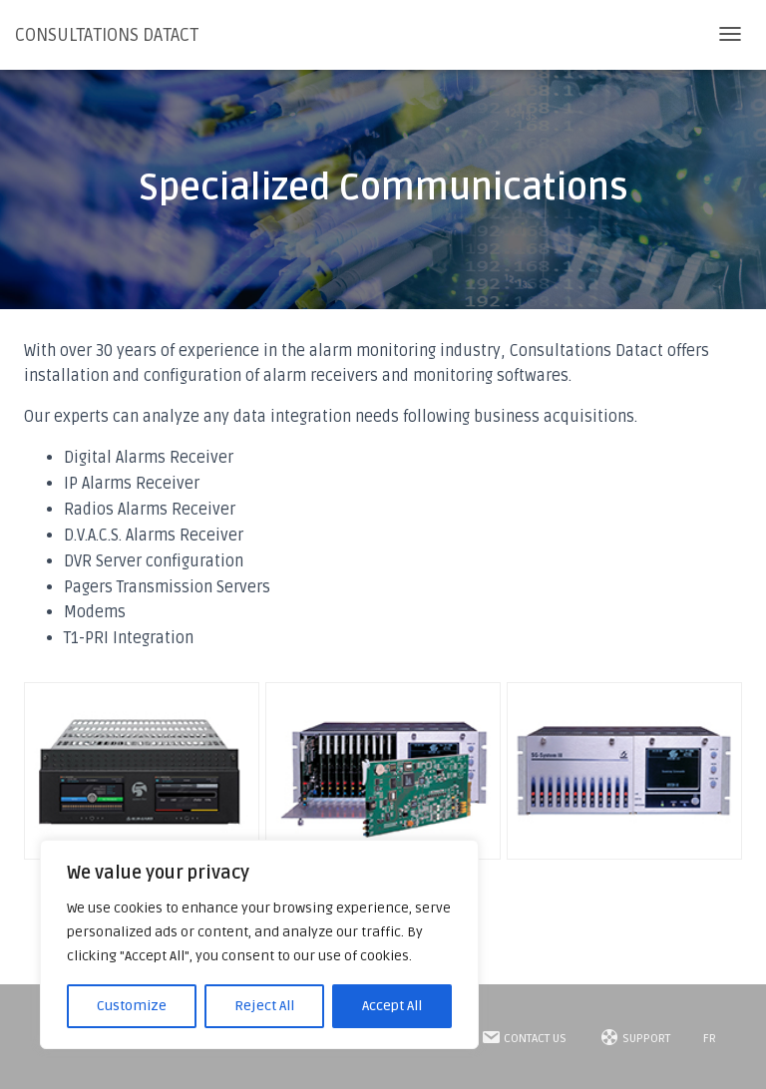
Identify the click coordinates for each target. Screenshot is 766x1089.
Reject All (264, 1005)
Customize (132, 1005)
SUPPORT (634, 1037)
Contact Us (524, 1037)
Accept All (392, 1005)
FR (709, 1038)
